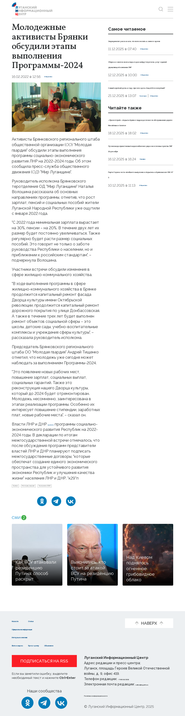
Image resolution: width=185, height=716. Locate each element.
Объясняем (88, 645)
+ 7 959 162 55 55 (131, 679)
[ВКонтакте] (71, 509)
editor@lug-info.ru (152, 684)
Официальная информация (39, 629)
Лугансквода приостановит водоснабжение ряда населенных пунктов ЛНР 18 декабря (136, 196)
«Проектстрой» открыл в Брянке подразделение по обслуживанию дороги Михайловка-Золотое (135, 159)
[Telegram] (56, 509)
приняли (55, 424)
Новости (20, 620)
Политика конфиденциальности (113, 695)
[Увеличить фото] (56, 107)
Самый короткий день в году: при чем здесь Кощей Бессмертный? (137, 108)
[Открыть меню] (170, 9)
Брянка (19, 493)
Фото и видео (26, 645)
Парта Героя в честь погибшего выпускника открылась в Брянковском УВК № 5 (139, 233)
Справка (147, 213)
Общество (53, 77)
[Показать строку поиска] (161, 9)
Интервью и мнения (32, 637)
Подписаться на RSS (44, 661)
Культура (116, 128)
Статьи (52, 620)
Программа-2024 (82, 493)
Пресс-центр (58, 645)
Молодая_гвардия (46, 493)
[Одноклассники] (42, 509)
